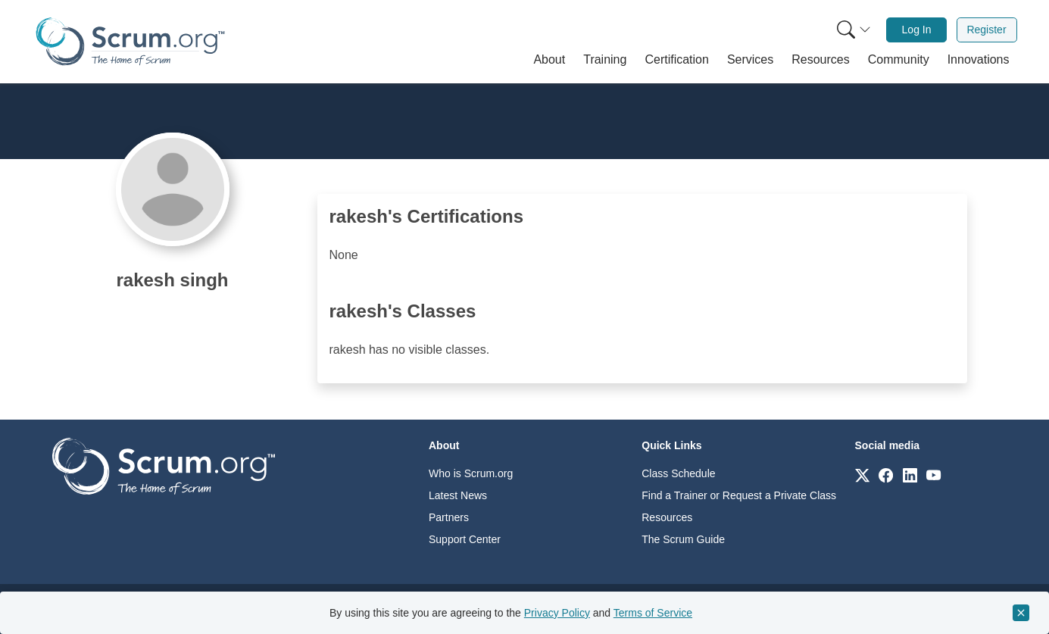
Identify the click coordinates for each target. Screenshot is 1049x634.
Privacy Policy (557, 613)
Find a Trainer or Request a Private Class (739, 495)
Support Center (465, 539)
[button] (549, 60)
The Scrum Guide (683, 539)
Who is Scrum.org (471, 473)
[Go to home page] (163, 465)
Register (986, 29)
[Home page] (130, 41)
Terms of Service (652, 613)
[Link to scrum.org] (862, 474)
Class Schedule (678, 473)
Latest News (458, 495)
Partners (449, 517)
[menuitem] (852, 29)
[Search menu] (853, 29)
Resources (667, 517)
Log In (917, 29)
